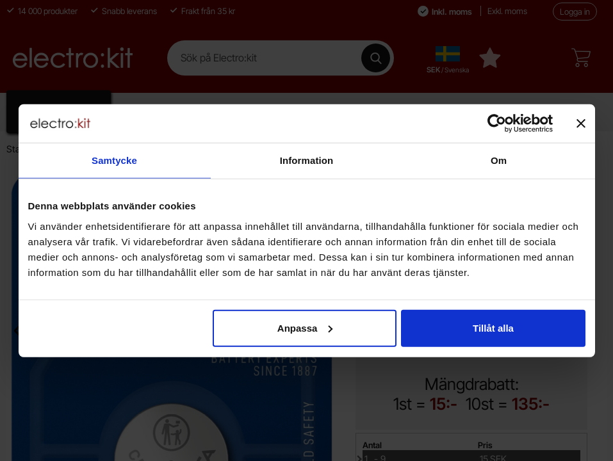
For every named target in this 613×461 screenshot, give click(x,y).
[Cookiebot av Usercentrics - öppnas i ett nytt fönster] (497, 123)
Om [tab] (499, 160)
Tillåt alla (493, 327)
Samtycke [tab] (114, 160)
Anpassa (305, 327)
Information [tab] (307, 160)
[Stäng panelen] (580, 123)
